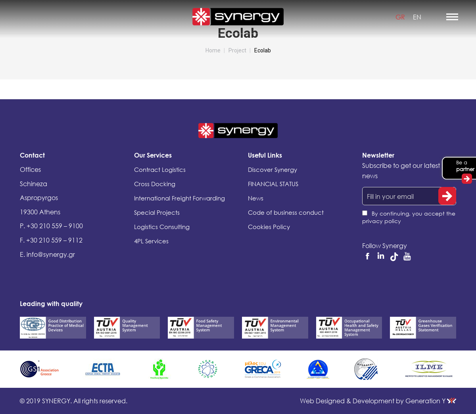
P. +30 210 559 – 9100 (51, 225)
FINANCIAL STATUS (273, 184)
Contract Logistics (160, 169)
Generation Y (430, 401)
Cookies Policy (269, 227)
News (255, 198)
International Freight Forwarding (179, 198)
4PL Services (151, 241)
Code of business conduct (286, 212)
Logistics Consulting (162, 227)
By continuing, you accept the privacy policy (408, 217)
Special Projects (157, 212)
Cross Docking (154, 184)
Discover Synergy (272, 169)
